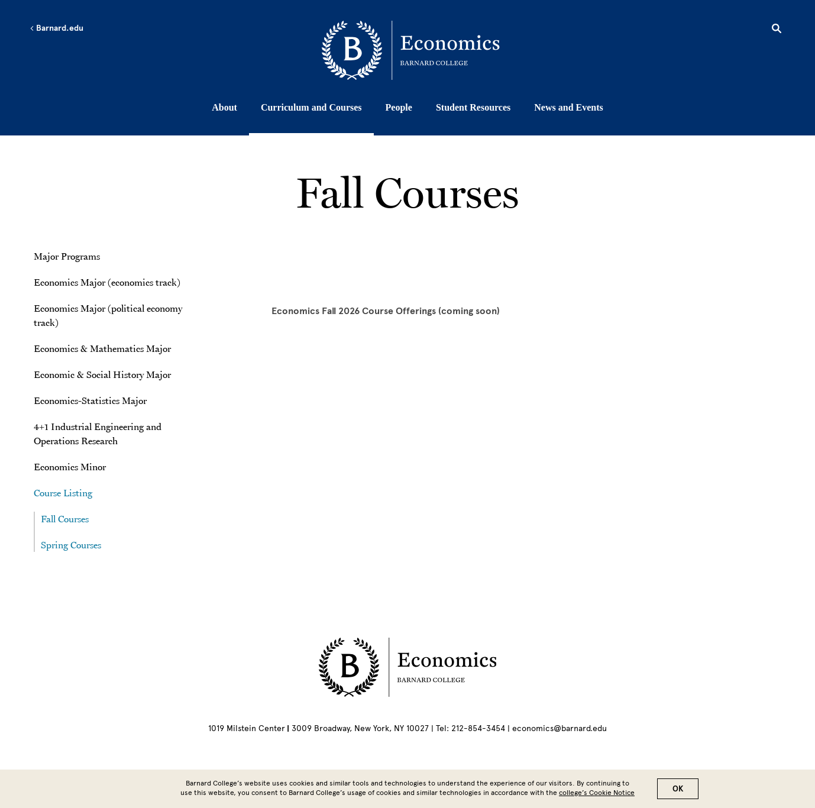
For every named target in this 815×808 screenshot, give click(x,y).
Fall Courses (65, 519)
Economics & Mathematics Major (102, 348)
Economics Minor (70, 467)
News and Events (568, 107)
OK (677, 789)
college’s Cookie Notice (597, 792)
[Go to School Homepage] (410, 50)
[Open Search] (776, 30)
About (224, 107)
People (399, 107)
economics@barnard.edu (559, 728)
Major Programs (67, 256)
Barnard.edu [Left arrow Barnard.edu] (56, 28)
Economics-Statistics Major (90, 400)
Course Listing (64, 493)
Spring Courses (71, 545)
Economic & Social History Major (102, 374)
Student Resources (473, 107)
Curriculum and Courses (311, 107)
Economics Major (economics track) (107, 282)
